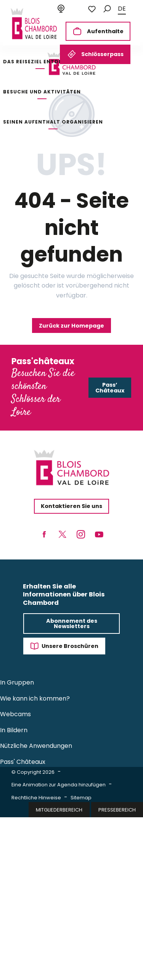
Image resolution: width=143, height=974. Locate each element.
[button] (107, 9)
